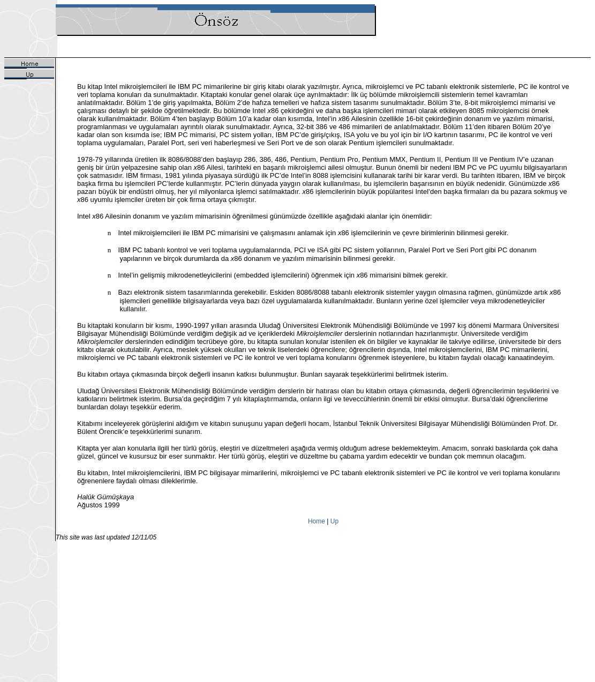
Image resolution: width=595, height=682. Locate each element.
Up (334, 521)
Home (316, 521)
